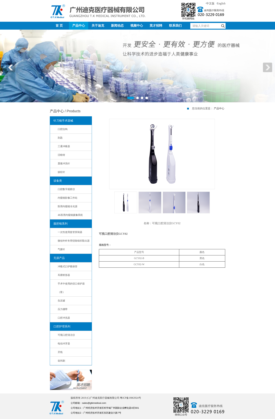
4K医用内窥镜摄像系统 (70, 215)
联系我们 (175, 25)
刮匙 (60, 137)
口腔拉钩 (63, 129)
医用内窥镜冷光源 (67, 206)
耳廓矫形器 (64, 275)
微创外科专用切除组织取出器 (74, 240)
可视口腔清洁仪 (66, 335)
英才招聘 (156, 25)
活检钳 (61, 155)
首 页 (59, 25)
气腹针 (61, 249)
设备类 (57, 180)
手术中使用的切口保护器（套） (71, 287)
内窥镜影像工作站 (67, 198)
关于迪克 (98, 25)
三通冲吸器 (64, 146)
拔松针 (61, 172)
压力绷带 (63, 309)
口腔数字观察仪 (66, 189)
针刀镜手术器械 (63, 120)
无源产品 (59, 257)
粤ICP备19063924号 (130, 398)
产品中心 (78, 25)
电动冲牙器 (64, 343)
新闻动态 (117, 25)
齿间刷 (61, 360)
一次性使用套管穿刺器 (70, 232)
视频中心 (136, 25)
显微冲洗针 (64, 163)
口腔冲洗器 (64, 318)
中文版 (209, 3)
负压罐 (61, 300)
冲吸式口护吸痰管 (67, 266)
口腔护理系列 (61, 326)
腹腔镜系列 (60, 223)
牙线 (60, 352)
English (221, 3)
